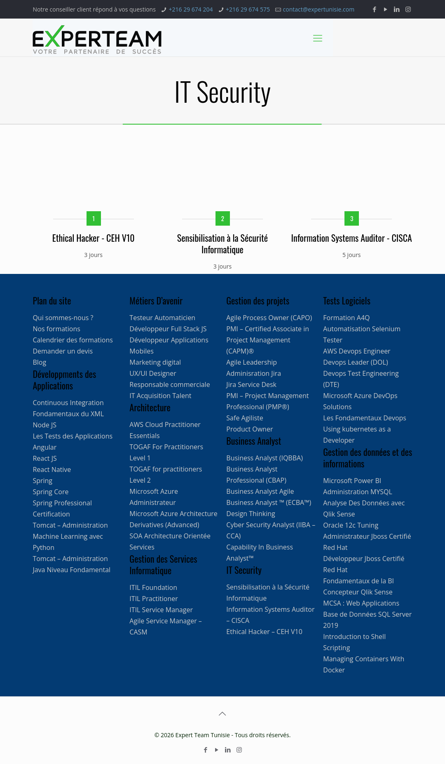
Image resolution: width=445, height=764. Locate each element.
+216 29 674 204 (191, 9)
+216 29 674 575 (248, 9)
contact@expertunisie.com (319, 9)
